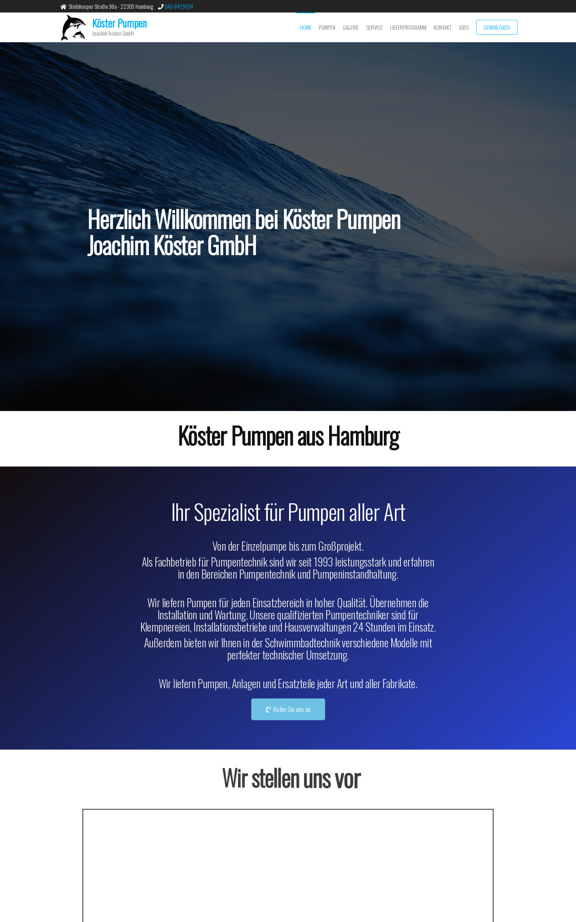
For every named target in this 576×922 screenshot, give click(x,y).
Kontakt (442, 27)
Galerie (351, 27)
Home (306, 27)
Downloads (497, 27)
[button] (288, 709)
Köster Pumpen (119, 23)
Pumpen (327, 27)
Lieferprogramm (408, 27)
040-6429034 (178, 6)
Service (374, 27)
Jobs (464, 27)
